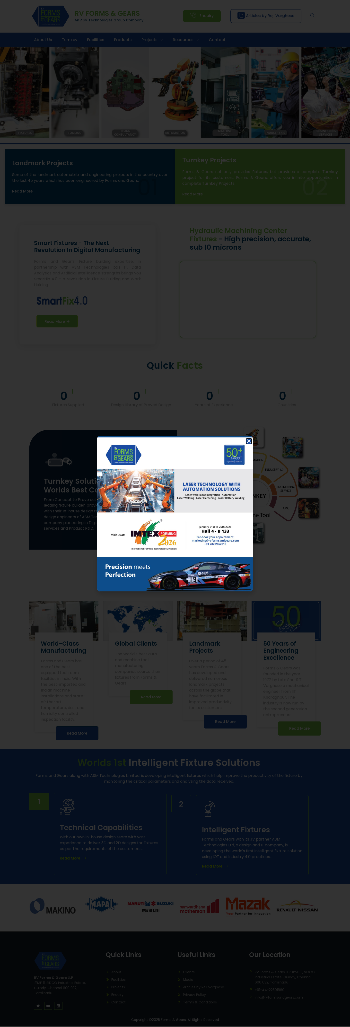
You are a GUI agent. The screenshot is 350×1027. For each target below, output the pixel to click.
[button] (248, 441)
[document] (175, 513)
